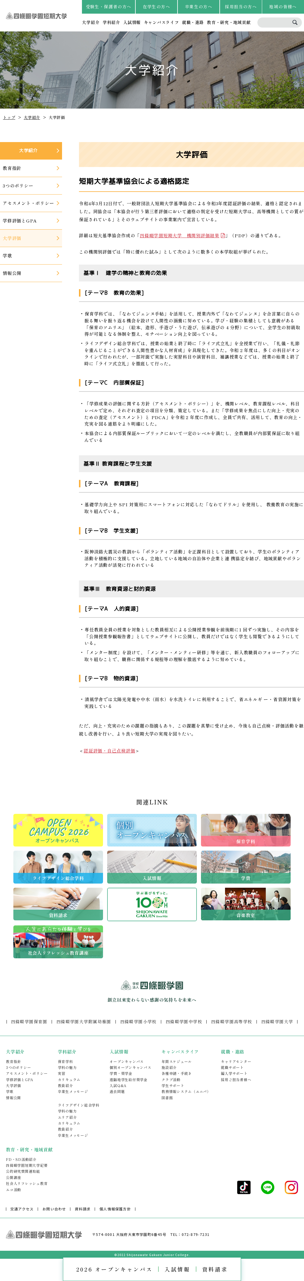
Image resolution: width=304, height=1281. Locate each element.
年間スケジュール (177, 1061)
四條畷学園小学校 (138, 1021)
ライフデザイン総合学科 (78, 1104)
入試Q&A (118, 1085)
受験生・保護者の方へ (109, 6)
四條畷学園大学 (277, 1021)
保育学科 (65, 1061)
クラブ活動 (171, 1079)
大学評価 (13, 1085)
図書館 (167, 1097)
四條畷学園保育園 (29, 1021)
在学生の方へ (156, 6)
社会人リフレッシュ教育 (27, 1183)
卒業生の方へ (198, 6)
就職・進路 (193, 22)
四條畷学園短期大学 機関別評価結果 (179, 235)
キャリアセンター (236, 1061)
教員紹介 (65, 1085)
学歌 (10, 1091)
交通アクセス (22, 1208)
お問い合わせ (54, 1208)
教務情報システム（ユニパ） (186, 1091)
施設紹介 (169, 1067)
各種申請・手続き (177, 1073)
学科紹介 (111, 22)
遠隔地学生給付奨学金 (129, 1079)
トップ (9, 117)
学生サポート (173, 1085)
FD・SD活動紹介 (21, 1159)
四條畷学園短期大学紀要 (27, 1165)
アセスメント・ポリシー (27, 1073)
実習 (62, 1073)
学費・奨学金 (121, 1073)
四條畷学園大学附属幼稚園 (83, 1021)
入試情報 (132, 22)
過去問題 (117, 1091)
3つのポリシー (18, 1067)
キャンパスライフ (161, 22)
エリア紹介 (67, 1117)
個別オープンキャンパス (130, 1067)
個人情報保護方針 (115, 1208)
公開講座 (13, 1177)
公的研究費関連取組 (23, 1171)
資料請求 (215, 1269)
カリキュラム (69, 1079)
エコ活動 (13, 1189)
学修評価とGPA (19, 1079)
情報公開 (13, 1097)
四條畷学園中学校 (184, 1021)
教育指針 (13, 1061)
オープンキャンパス (127, 1061)
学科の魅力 (67, 1067)
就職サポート (232, 1067)
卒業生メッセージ (73, 1091)
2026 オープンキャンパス (114, 1269)
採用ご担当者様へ (236, 1079)
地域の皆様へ (283, 6)
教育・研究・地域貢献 (229, 22)
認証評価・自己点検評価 (109, 750)
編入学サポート (234, 1073)
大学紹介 (90, 22)
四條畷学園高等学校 (231, 1021)
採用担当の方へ (241, 6)
